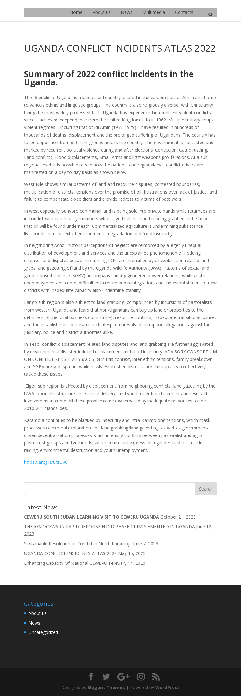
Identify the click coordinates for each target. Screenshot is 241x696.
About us (102, 12)
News (126, 12)
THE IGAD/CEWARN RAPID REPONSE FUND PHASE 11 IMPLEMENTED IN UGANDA (109, 527)
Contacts (184, 12)
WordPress (167, 687)
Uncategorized (43, 632)
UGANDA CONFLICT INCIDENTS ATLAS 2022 (70, 553)
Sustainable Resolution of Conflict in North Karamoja (78, 544)
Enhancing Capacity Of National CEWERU (65, 563)
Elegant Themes (106, 687)
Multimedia (153, 12)
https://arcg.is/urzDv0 (45, 462)
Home (76, 12)
